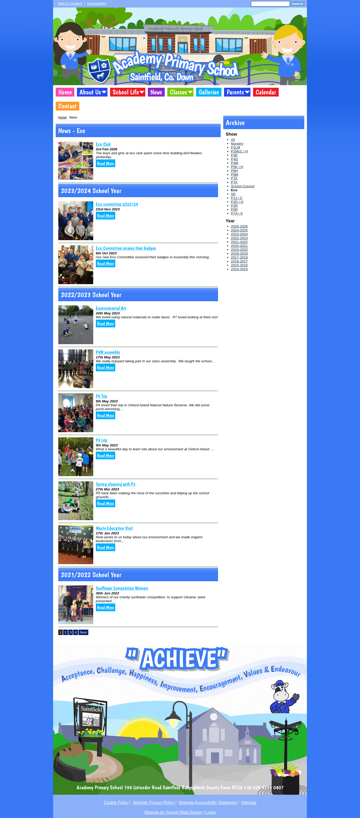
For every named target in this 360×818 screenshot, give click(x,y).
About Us (90, 92)
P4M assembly (108, 352)
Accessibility (96, 3)
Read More (105, 163)
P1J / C (237, 198)
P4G (234, 159)
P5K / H (237, 167)
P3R (234, 206)
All (233, 140)
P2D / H (237, 202)
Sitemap (248, 802)
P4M (234, 163)
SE (233, 194)
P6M (234, 174)
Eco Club (103, 144)
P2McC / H (239, 151)
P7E (234, 178)
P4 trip (101, 440)
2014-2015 (239, 269)
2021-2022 (239, 242)
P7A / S (237, 213)
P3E (234, 155)
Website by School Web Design (173, 812)
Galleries (209, 92)
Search (297, 4)
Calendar (266, 92)
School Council (243, 186)
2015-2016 (239, 265)
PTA (234, 182)
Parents (235, 92)
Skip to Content (70, 3)
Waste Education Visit (114, 528)
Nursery (237, 143)
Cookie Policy (116, 802)
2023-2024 (239, 234)
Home (65, 92)
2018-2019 (239, 253)
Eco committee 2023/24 (117, 204)
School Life (126, 92)
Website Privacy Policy (154, 802)
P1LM (235, 147)
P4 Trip (101, 396)
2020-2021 (239, 246)
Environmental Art (111, 308)
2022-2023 (239, 238)
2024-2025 (239, 230)
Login (211, 812)
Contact (67, 106)
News (156, 92)
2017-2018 (239, 257)
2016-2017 (239, 261)
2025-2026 (239, 226)
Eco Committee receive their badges (126, 248)
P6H (234, 171)
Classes (178, 92)
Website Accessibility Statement (208, 802)
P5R (234, 209)
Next (83, 632)
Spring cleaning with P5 (115, 484)
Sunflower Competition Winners (122, 588)
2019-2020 (239, 250)
